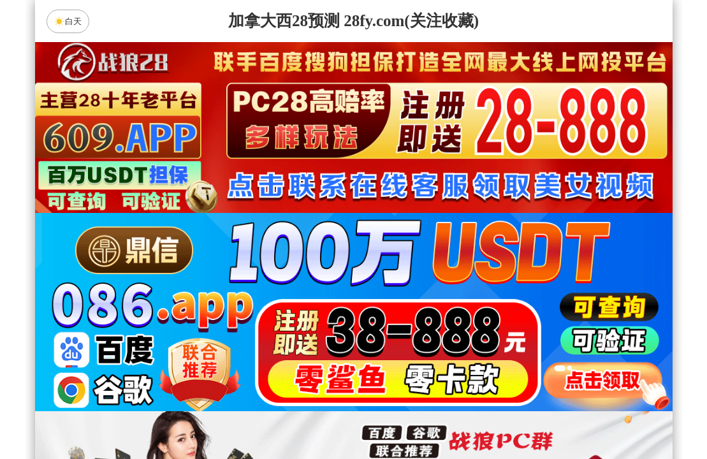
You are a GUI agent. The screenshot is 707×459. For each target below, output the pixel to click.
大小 (394, 415)
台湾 (394, 314)
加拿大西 (313, 314)
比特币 (474, 314)
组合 (232, 415)
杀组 (313, 415)
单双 (475, 415)
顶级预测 (461, 348)
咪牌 (442, 257)
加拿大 (232, 314)
